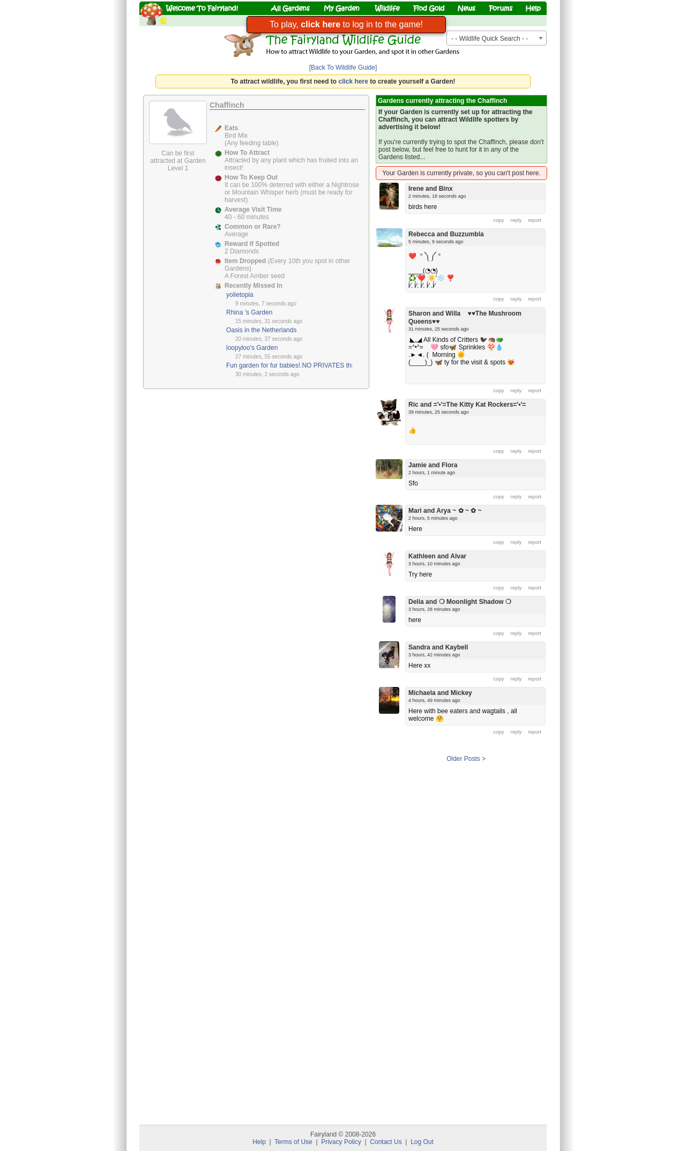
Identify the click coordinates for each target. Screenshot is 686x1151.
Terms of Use (293, 1142)
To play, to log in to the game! (346, 24)
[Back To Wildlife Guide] (343, 67)
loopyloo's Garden (252, 348)
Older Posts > (466, 759)
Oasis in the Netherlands (261, 330)
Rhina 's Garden (249, 312)
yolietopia (239, 294)
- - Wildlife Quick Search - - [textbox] (489, 38)
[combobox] (496, 38)
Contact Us (385, 1142)
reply (516, 220)
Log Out (422, 1142)
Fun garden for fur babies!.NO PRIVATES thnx (292, 365)
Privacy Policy (341, 1142)
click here (353, 81)
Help (259, 1142)
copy (499, 220)
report (534, 220)
